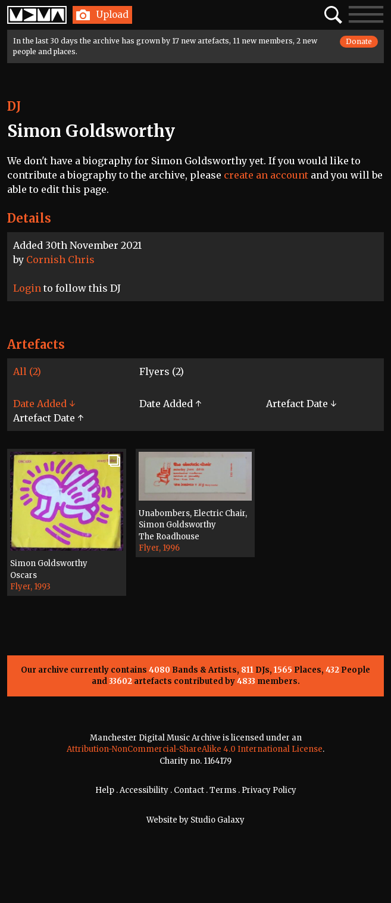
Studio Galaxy (217, 820)
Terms (222, 790)
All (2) (27, 371)
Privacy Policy (269, 790)
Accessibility (144, 790)
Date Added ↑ (170, 404)
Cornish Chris (60, 259)
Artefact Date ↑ (48, 418)
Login (27, 288)
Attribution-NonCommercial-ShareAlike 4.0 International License (195, 749)
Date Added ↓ (44, 404)
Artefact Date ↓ (301, 404)
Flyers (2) (161, 371)
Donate (359, 41)
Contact (189, 790)
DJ (14, 106)
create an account (266, 175)
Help (104, 790)
